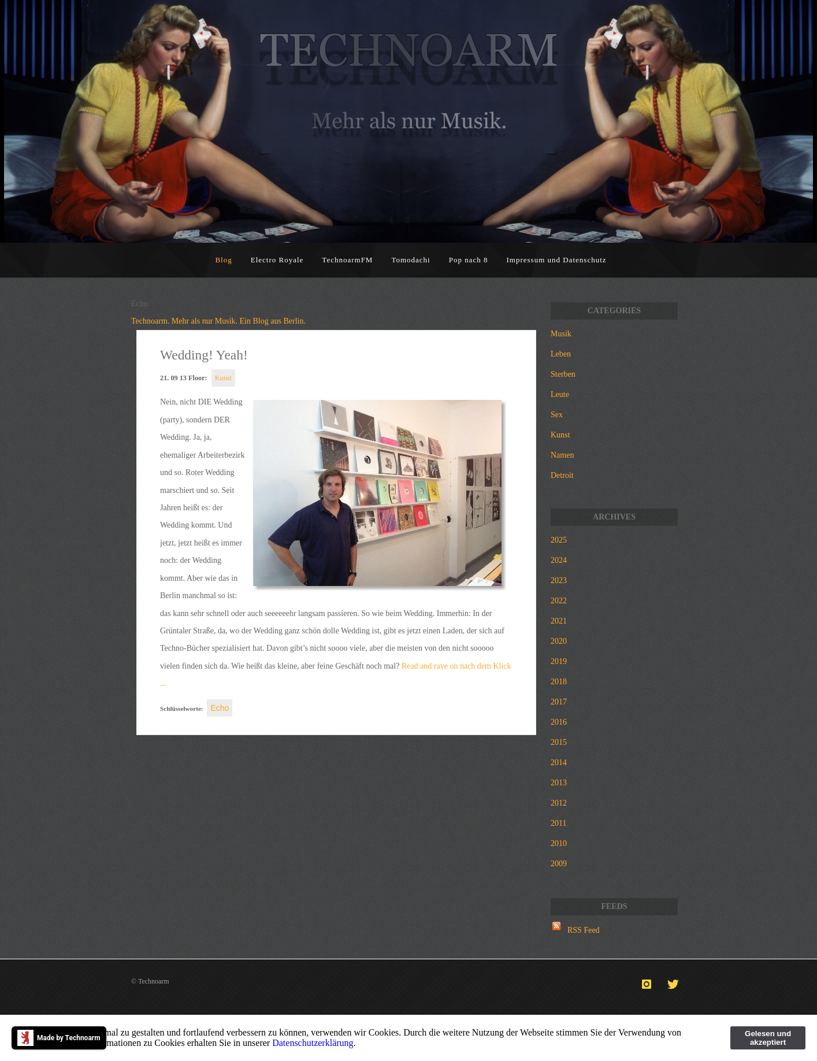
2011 (558, 823)
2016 (559, 722)
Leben (561, 354)
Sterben (563, 374)
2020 (559, 641)
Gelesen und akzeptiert (768, 1038)
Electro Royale (277, 259)
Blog (223, 259)
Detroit (562, 475)
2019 (559, 661)
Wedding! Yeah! (204, 354)
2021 (559, 621)
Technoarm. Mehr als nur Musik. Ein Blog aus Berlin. (218, 321)
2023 (559, 580)
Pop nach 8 (468, 259)
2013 (559, 782)
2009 (559, 863)
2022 (559, 600)
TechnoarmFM (347, 259)
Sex (557, 414)
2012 (559, 803)
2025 (559, 540)
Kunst (223, 378)
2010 (559, 843)
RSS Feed (583, 930)
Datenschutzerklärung (312, 1043)
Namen (562, 455)
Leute (560, 394)
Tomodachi (410, 259)
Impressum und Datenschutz (557, 259)
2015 (559, 742)
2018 (559, 681)
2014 (559, 762)
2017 (559, 702)
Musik (561, 333)
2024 (559, 560)
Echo (219, 708)
